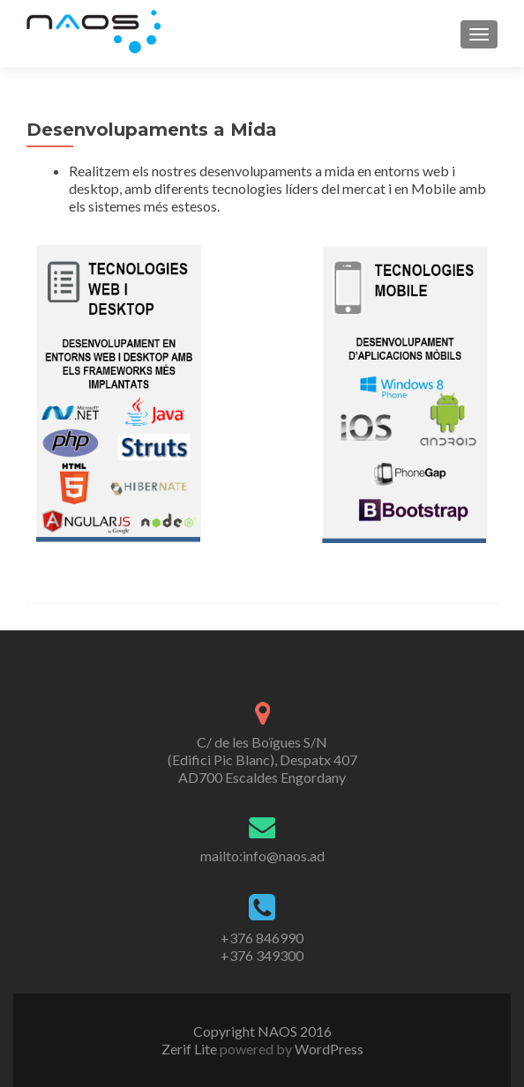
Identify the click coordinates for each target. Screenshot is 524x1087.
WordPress (327, 1048)
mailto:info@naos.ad (262, 855)
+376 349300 (262, 955)
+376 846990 (262, 937)
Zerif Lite (190, 1048)
